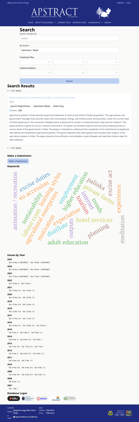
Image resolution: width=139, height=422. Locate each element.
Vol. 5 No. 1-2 (27, 360)
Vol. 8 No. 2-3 (25, 339)
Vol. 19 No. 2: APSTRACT (18, 262)
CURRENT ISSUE (64, 22)
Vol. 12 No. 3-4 (15, 311)
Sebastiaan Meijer (41, 106)
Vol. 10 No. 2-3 (28, 325)
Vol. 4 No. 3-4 (27, 367)
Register (120, 3)
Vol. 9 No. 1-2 (36, 332)
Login (128, 3)
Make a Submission (18, 161)
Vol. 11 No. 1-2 (28, 318)
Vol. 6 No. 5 (13, 353)
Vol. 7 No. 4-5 (14, 346)
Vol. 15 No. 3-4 (15, 290)
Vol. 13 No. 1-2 (28, 304)
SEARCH (107, 22)
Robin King (58, 106)
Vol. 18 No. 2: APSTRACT (18, 269)
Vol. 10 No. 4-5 (15, 325)
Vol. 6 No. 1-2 (38, 353)
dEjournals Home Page (18, 2)
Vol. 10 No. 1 (41, 325)
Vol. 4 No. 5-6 (14, 367)
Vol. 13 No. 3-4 (15, 304)
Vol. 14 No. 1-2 (28, 297)
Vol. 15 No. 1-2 (28, 290)
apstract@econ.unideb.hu (26, 417)
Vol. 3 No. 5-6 (14, 374)
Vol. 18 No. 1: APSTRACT (40, 269)
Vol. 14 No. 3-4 (15, 297)
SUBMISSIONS (95, 22)
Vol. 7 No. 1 (39, 346)
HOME (30, 22)
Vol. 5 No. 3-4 (14, 360)
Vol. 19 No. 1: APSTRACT (40, 262)
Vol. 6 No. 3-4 (25, 353)
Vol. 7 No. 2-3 (27, 346)
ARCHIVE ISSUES (79, 22)
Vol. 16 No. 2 (14, 283)
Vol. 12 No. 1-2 (28, 311)
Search (69, 81)
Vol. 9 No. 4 (13, 332)
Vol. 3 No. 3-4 (27, 374)
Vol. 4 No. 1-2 (39, 367)
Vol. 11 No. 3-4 (15, 318)
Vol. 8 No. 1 (37, 339)
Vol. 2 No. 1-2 (14, 381)
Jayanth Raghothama (20, 106)
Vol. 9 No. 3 (24, 332)
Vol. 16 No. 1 (26, 283)
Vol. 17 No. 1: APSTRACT (40, 276)
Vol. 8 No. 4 (13, 339)
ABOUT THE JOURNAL (45, 22)
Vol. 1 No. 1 (13, 388)
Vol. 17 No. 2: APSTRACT (18, 276)
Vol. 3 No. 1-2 (39, 374)
